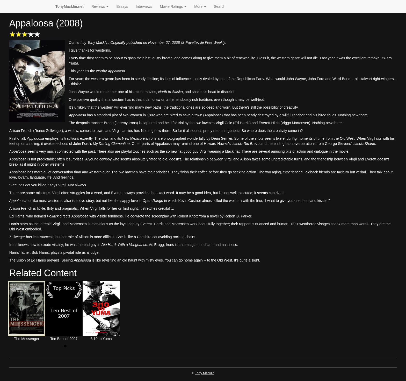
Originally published (126, 42)
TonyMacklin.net (69, 6)
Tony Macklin (97, 42)
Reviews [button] (100, 6)
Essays (122, 6)
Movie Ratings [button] (173, 6)
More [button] (200, 6)
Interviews (144, 6)
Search (219, 6)
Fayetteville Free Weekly (205, 42)
